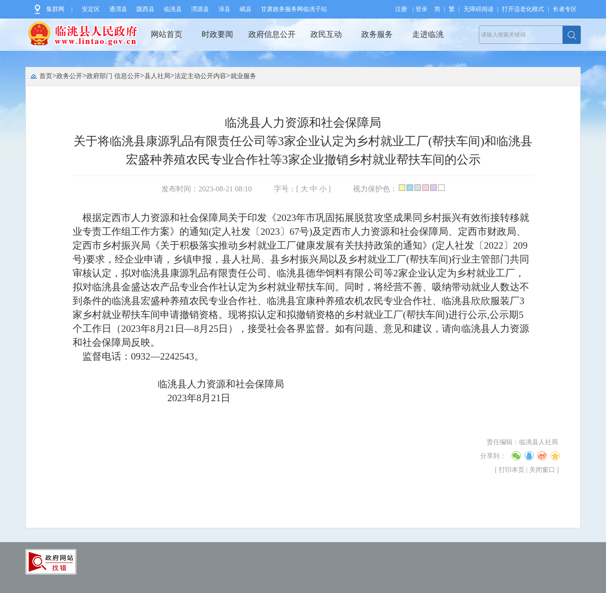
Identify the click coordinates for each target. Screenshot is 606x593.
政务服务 (377, 34)
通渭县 (118, 9)
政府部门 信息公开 (113, 76)
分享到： (493, 455)
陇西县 (145, 9)
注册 (401, 9)
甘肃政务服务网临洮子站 (294, 9)
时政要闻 (217, 34)
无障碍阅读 (479, 9)
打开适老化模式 (523, 9)
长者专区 (565, 9)
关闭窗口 (542, 469)
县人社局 (157, 76)
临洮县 (173, 9)
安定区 (91, 9)
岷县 (246, 9)
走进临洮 (428, 34)
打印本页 (512, 469)
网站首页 (166, 34)
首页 (45, 76)
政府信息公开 (272, 34)
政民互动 (326, 34)
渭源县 (200, 9)
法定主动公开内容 (200, 76)
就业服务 (243, 76)
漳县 (224, 9)
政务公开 (69, 76)
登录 (421, 9)
